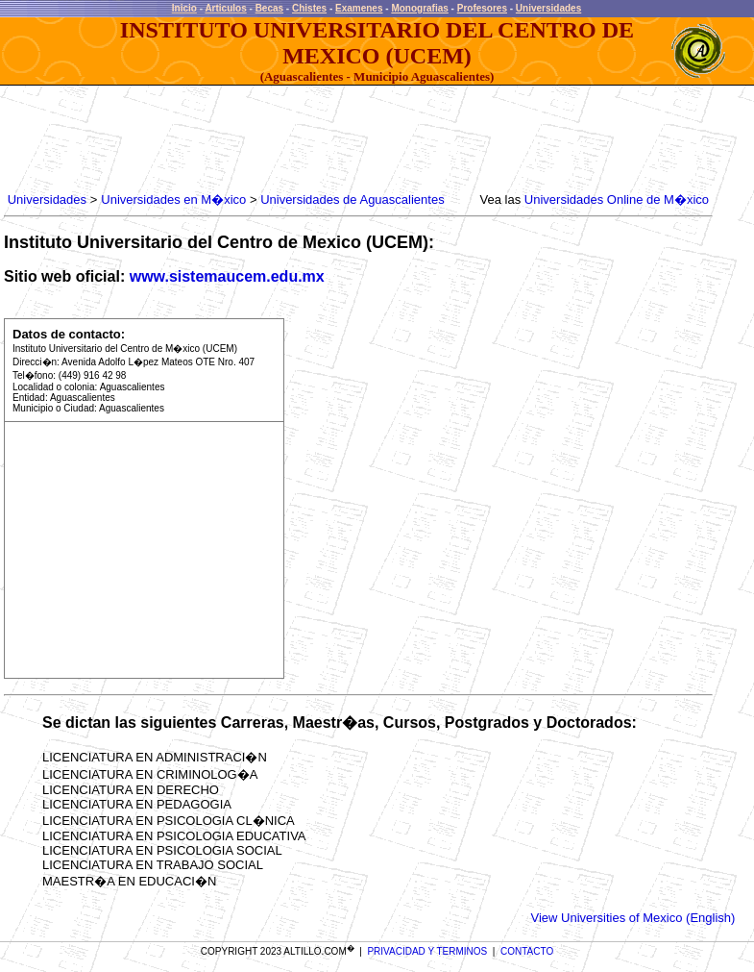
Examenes (358, 8)
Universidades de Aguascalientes (352, 199)
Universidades (548, 8)
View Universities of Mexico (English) (632, 917)
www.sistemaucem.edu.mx (227, 276)
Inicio (184, 8)
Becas (269, 8)
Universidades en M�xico (173, 199)
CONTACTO (526, 951)
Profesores (482, 8)
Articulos (225, 8)
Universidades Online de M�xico (616, 199)
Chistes (309, 8)
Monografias (419, 8)
